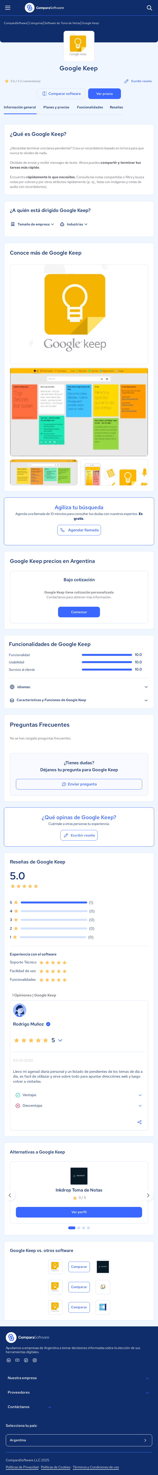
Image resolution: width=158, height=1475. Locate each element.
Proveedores (79, 1393)
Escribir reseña (138, 81)
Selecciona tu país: (21, 1425)
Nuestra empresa (79, 1378)
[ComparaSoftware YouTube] (17, 1360)
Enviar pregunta (79, 784)
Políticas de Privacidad (22, 1467)
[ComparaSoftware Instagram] (35, 1360)
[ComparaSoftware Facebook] (26, 1360)
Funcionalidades (90, 107)
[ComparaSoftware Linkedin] (9, 1360)
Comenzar (79, 612)
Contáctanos (30, 1407)
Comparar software (61, 94)
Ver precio (104, 94)
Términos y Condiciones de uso (96, 1467)
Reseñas (116, 107)
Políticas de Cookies (55, 1467)
